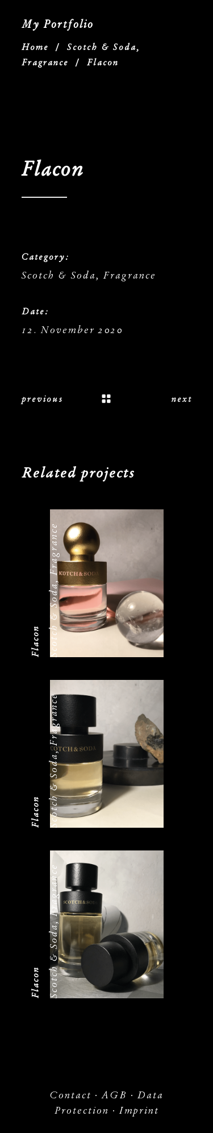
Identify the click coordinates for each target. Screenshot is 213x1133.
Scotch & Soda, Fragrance (89, 275)
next (182, 399)
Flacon (35, 641)
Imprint (139, 1111)
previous (42, 399)
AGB (114, 1095)
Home (35, 47)
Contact (70, 1095)
